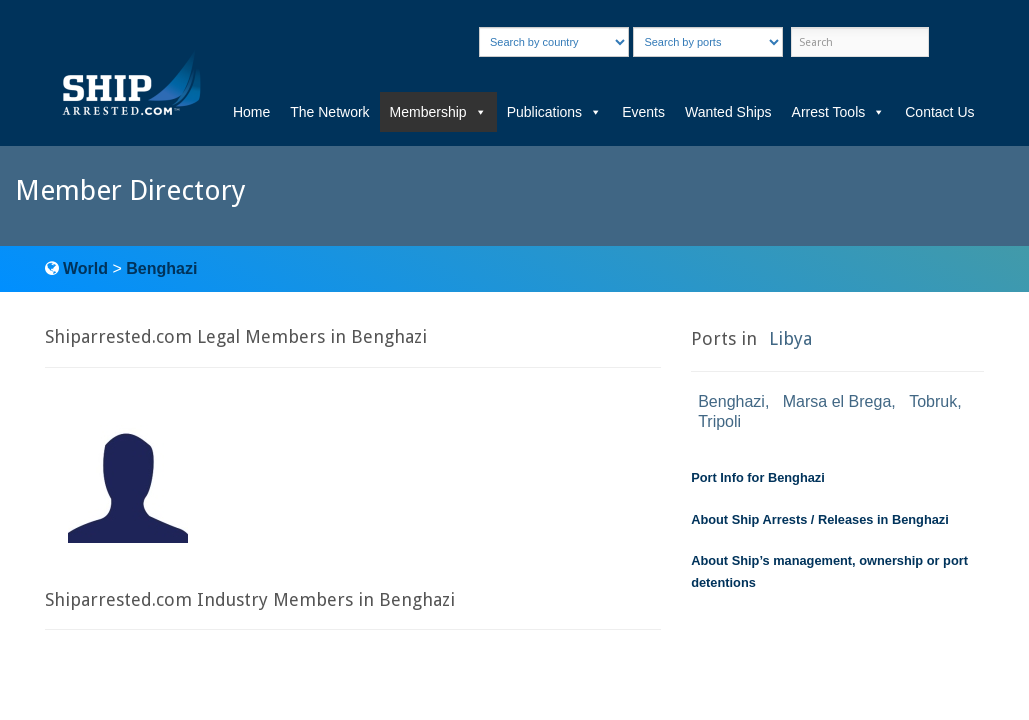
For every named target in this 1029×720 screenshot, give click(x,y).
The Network (329, 112)
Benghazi (161, 268)
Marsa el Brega (837, 401)
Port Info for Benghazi (758, 477)
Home (251, 112)
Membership (438, 112)
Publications (555, 112)
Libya (790, 338)
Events (643, 112)
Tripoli (719, 421)
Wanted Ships (728, 112)
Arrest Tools (839, 112)
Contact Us (939, 112)
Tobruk (933, 401)
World (85, 268)
